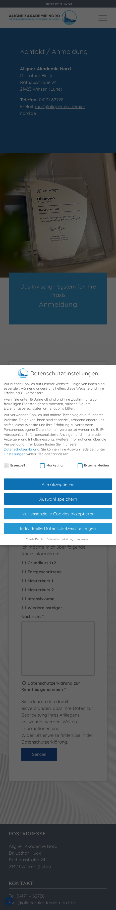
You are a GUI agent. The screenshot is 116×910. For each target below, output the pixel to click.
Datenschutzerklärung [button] (60, 537)
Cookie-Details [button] (35, 537)
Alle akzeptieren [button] (58, 482)
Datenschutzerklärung (21, 447)
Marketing (51, 463)
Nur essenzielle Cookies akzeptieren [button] (58, 511)
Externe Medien (93, 463)
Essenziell (14, 463)
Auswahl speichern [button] (58, 497)
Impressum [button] (83, 537)
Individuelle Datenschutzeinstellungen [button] (58, 526)
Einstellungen (14, 452)
